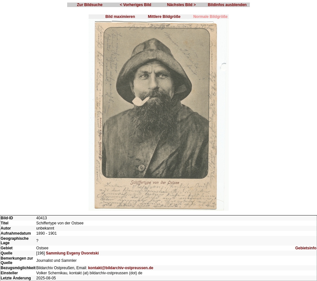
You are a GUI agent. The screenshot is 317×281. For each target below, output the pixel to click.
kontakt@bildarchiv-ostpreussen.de (120, 268)
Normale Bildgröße (210, 16)
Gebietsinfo (305, 248)
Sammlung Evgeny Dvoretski (72, 253)
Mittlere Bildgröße (164, 16)
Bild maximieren (120, 16)
